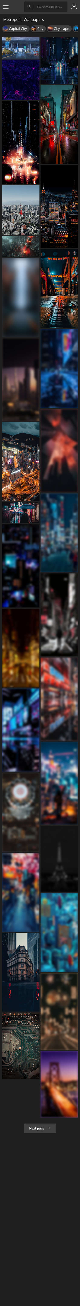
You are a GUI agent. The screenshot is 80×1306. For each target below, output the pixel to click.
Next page (40, 1128)
